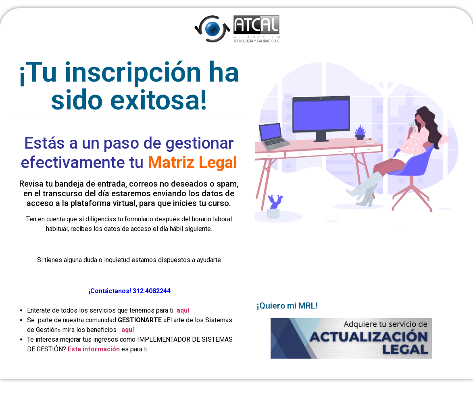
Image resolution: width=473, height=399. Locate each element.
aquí (183, 310)
